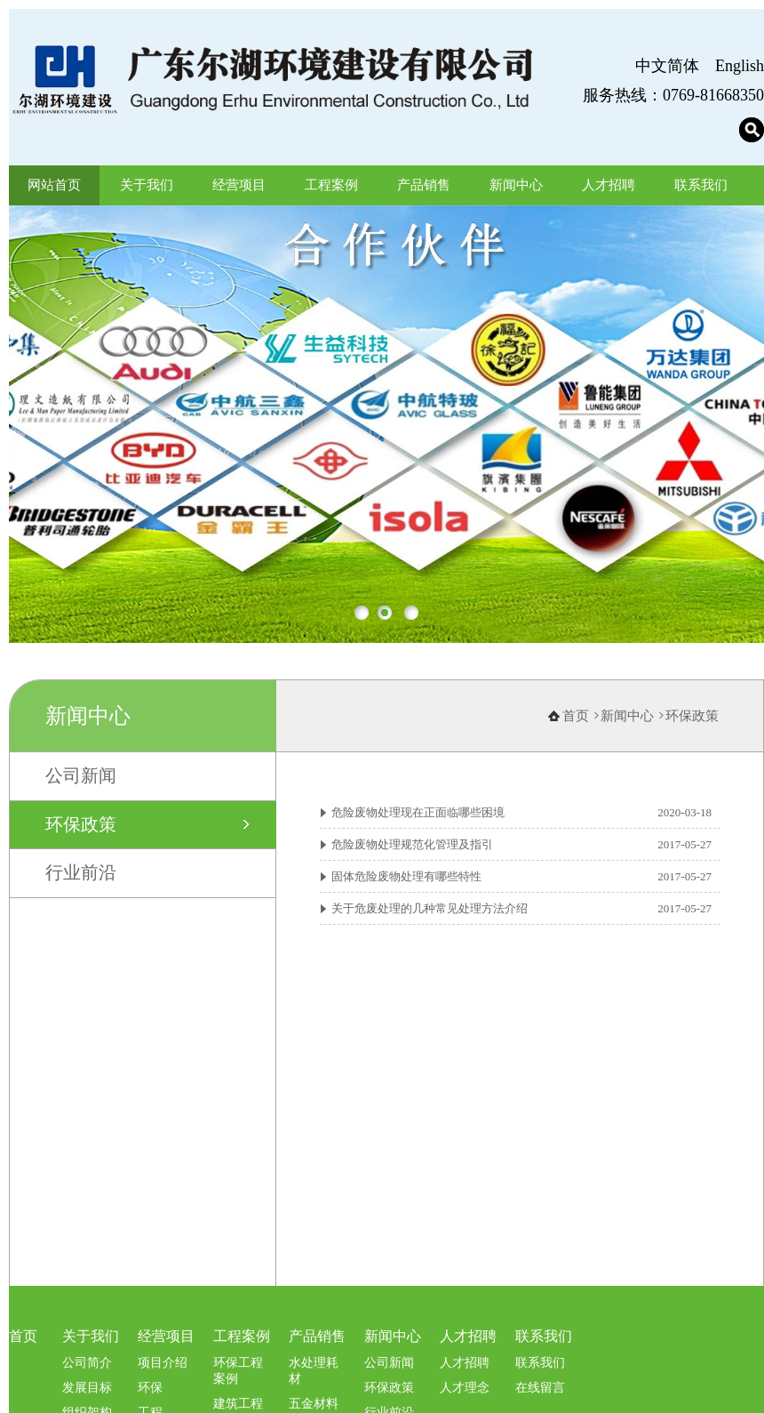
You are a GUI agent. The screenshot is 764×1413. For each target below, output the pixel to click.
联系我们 (701, 185)
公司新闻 (80, 796)
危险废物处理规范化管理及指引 (412, 864)
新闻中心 (516, 185)
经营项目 (239, 185)
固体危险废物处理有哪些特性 (406, 896)
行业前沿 (80, 892)
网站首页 (54, 185)
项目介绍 (162, 1382)
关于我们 (146, 185)
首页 (575, 736)
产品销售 (423, 185)
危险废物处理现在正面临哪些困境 (418, 832)
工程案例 (331, 185)
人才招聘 (608, 185)
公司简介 (87, 1382)
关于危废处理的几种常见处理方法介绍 (429, 928)
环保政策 (80, 844)
